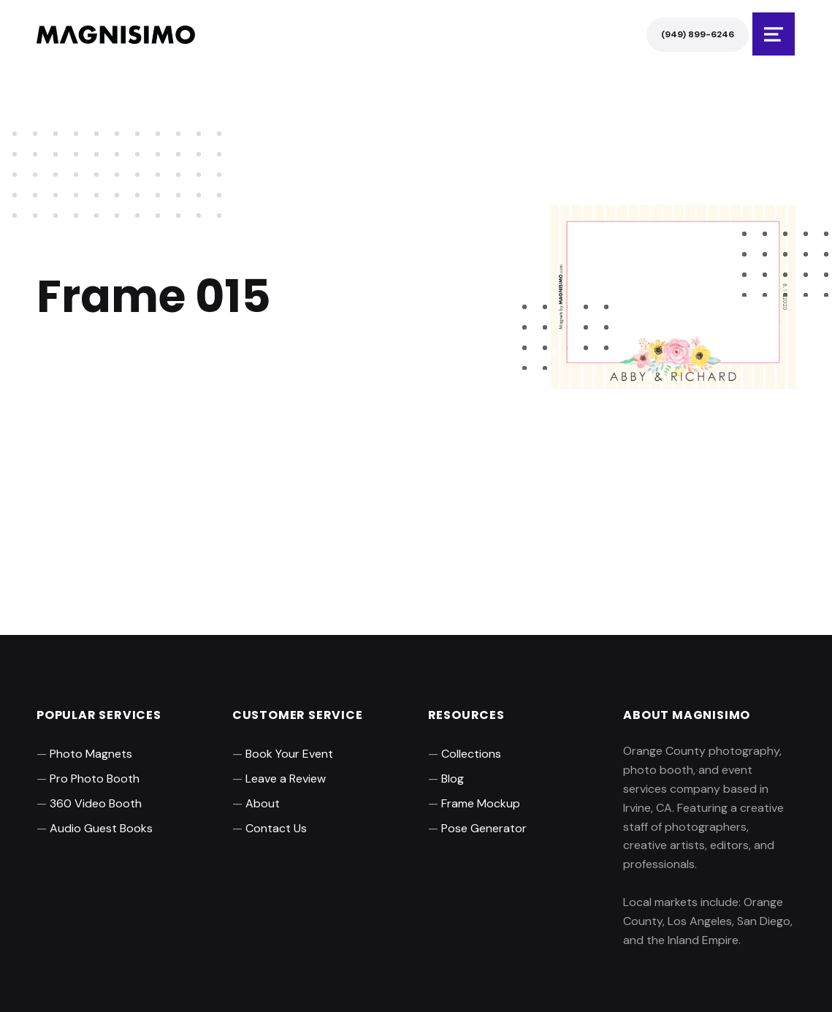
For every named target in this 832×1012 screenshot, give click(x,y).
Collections (471, 753)
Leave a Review (285, 778)
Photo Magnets (91, 753)
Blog (452, 778)
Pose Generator (484, 828)
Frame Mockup (480, 803)
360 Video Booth (96, 803)
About (262, 803)
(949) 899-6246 (697, 34)
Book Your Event (289, 753)
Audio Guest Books (101, 828)
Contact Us (276, 828)
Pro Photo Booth (95, 778)
